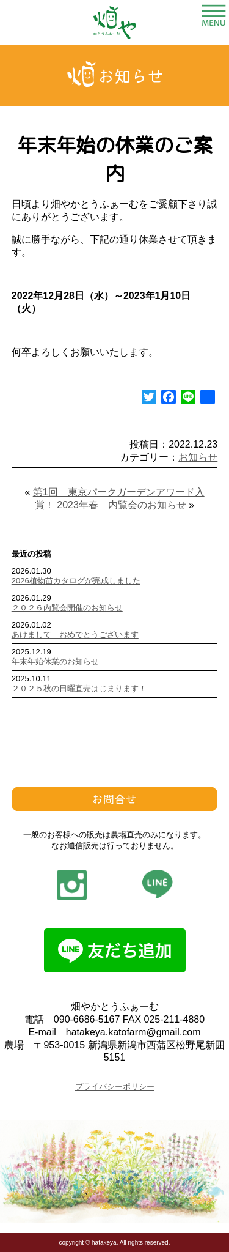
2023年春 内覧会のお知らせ (121, 505)
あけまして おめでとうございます (75, 634)
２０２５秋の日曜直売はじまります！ (79, 688)
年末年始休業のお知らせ (55, 661)
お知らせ (197, 457)
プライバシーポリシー (114, 1086)
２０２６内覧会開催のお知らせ (67, 607)
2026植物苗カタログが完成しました (76, 580)
